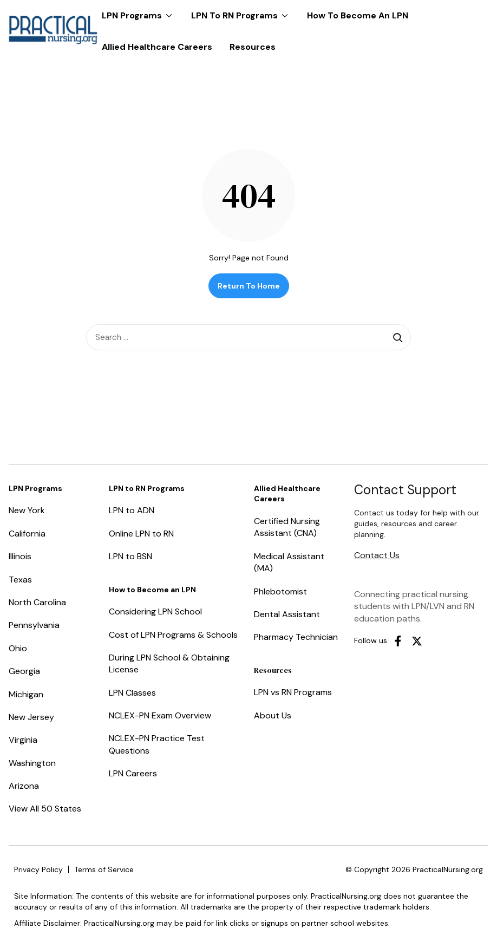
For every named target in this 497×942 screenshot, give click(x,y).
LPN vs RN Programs (293, 692)
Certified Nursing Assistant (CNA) (287, 527)
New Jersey (31, 717)
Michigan (26, 694)
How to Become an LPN (357, 15)
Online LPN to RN (141, 533)
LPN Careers (133, 773)
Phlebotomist (280, 591)
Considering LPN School (155, 611)
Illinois (20, 556)
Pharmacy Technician (296, 637)
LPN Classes (132, 692)
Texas (20, 579)
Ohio (18, 648)
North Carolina (37, 602)
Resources (253, 47)
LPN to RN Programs (242, 10)
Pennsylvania (34, 625)
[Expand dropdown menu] (169, 16)
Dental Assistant (287, 614)
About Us (272, 715)
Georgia (24, 671)
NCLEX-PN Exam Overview (160, 715)
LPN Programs (140, 10)
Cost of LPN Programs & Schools (173, 634)
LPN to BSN (130, 556)
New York (27, 510)
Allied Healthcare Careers (157, 47)
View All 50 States (45, 808)
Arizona (24, 785)
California (27, 533)
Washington (32, 763)
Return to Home (249, 286)
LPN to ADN (131, 510)
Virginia (23, 739)
